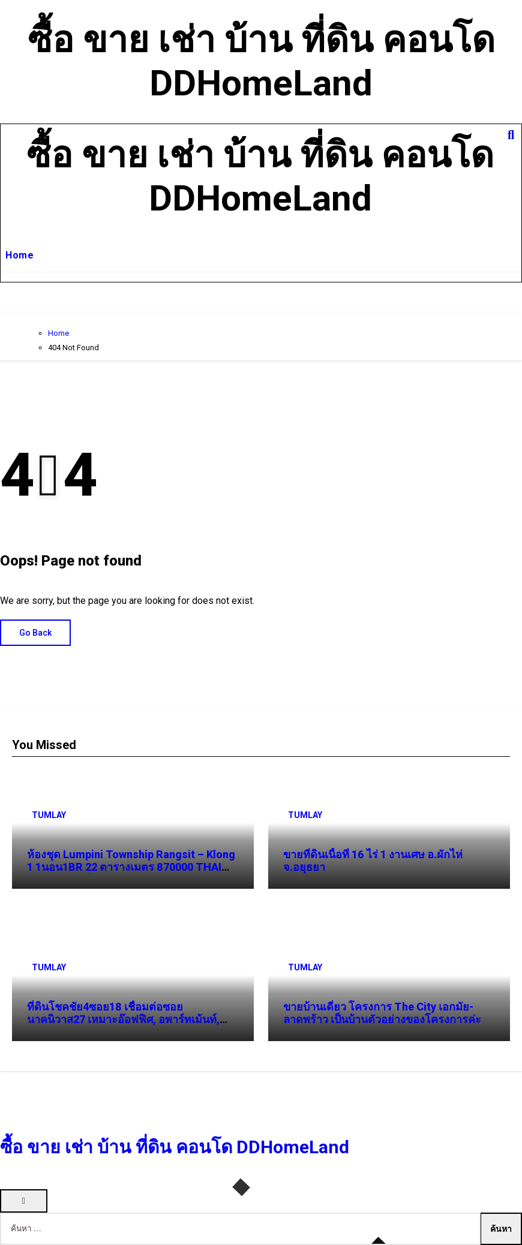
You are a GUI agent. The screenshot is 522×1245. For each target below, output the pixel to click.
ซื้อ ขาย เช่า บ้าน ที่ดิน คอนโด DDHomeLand (261, 61)
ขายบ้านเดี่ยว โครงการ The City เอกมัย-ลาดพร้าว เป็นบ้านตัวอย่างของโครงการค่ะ (382, 1013)
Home (19, 255)
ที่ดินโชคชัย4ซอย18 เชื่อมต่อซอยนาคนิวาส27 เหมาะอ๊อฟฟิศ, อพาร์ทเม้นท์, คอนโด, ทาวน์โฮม (123, 1019)
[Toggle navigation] (10, 177)
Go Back (35, 632)
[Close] (23, 1201)
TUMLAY (49, 815)
